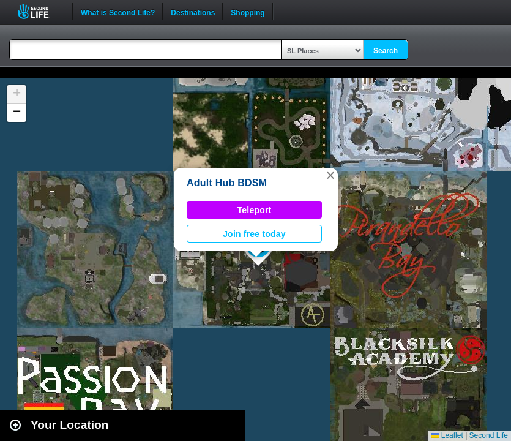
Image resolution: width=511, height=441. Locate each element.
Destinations (193, 12)
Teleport (254, 210)
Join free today (254, 234)
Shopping (247, 12)
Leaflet (447, 435)
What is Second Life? (118, 12)
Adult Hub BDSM (227, 183)
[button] (330, 175)
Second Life (40, 11)
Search (385, 51)
